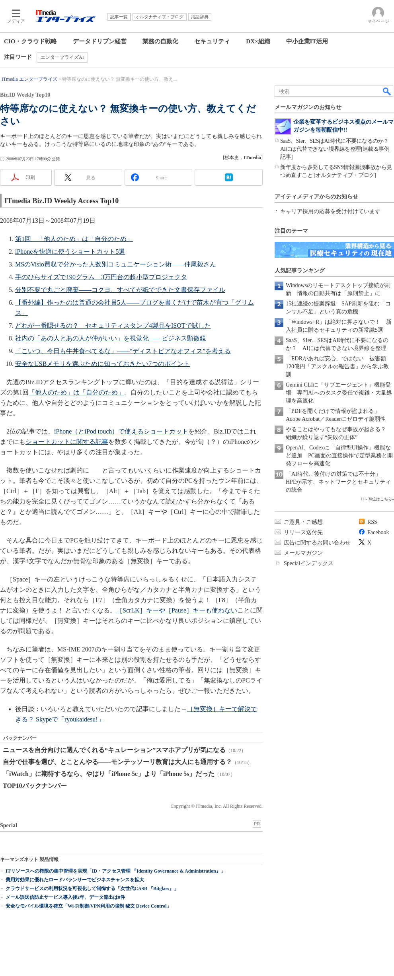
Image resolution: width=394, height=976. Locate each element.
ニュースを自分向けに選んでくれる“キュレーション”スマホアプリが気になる (114, 750)
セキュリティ (212, 41)
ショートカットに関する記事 (66, 441)
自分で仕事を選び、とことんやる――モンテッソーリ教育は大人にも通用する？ (117, 761)
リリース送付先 (303, 532)
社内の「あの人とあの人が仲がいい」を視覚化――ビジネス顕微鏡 (110, 338)
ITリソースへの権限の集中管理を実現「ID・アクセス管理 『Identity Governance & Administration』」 (116, 871)
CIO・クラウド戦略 (30, 41)
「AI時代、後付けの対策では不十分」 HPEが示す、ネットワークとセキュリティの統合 (338, 482)
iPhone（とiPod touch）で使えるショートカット (121, 431)
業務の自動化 (160, 41)
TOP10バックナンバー (35, 785)
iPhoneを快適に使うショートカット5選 (70, 251)
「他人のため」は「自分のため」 (76, 392)
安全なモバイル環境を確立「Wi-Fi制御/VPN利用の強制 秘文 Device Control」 (89, 906)
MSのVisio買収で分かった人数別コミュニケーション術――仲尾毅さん (115, 264)
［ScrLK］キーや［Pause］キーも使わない (176, 610)
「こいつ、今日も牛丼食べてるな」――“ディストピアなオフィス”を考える (123, 351)
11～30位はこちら (376, 499)
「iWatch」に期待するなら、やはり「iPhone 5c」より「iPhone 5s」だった (109, 773)
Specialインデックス (309, 563)
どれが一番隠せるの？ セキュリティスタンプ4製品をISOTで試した (113, 325)
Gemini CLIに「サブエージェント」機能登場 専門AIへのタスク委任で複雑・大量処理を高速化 (339, 393)
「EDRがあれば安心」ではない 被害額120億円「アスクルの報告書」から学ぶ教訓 (337, 366)
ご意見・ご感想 (303, 522)
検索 (387, 91)
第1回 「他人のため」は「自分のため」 (74, 238)
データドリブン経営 (100, 41)
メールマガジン (303, 553)
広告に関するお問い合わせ (317, 543)
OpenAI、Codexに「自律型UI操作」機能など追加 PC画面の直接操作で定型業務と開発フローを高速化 (339, 456)
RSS (372, 522)
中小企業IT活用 (307, 41)
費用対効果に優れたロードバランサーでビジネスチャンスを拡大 (75, 880)
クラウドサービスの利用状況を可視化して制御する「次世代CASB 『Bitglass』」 (92, 888)
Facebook (378, 532)
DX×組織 (258, 41)
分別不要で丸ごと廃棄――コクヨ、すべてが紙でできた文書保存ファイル (120, 289)
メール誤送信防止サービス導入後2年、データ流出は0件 (65, 897)
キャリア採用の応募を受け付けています (330, 211)
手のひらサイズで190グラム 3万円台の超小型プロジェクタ (101, 277)
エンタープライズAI (62, 57)
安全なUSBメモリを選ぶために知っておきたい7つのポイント (102, 363)
